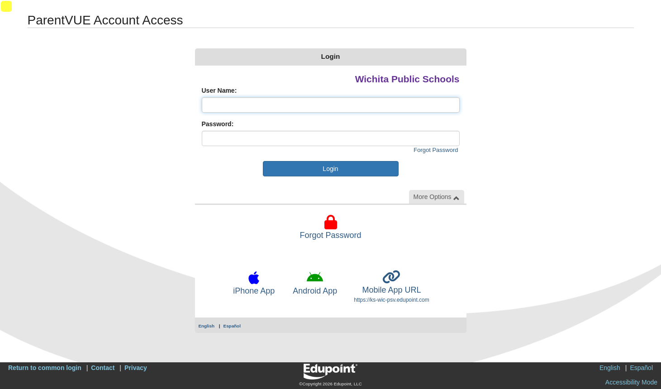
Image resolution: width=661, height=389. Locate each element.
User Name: (219, 90)
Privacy (135, 367)
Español (232, 325)
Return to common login (44, 367)
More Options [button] (437, 197)
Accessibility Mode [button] (631, 382)
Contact (102, 367)
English (207, 325)
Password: (218, 124)
